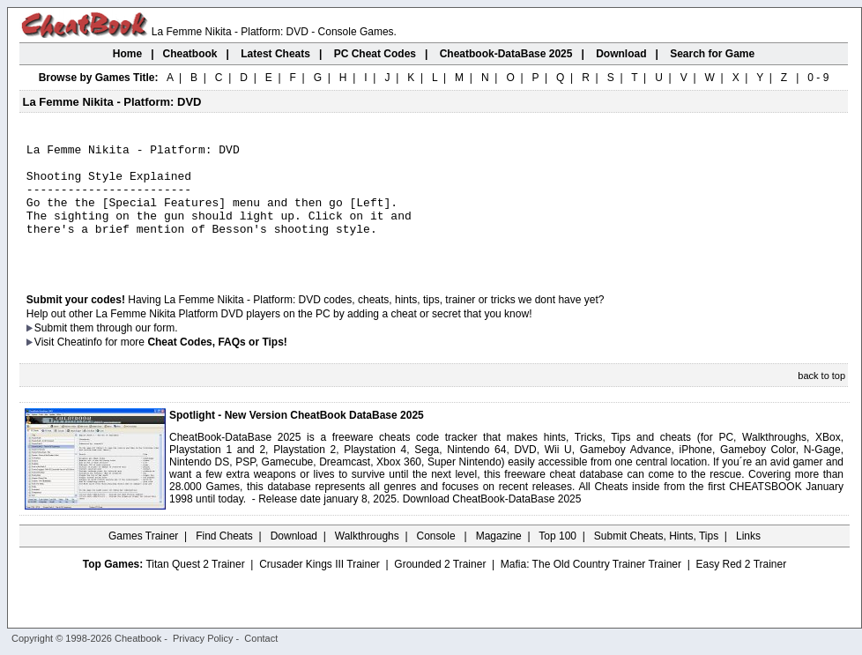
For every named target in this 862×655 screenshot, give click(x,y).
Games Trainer (143, 560)
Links (748, 560)
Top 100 (557, 560)
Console (437, 560)
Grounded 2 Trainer (440, 588)
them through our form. (124, 352)
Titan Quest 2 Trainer (194, 588)
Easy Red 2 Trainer (740, 588)
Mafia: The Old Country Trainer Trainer (591, 588)
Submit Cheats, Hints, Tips (656, 560)
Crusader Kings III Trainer (319, 588)
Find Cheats (224, 560)
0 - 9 (818, 77)
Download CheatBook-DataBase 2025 (492, 523)
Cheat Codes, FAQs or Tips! (216, 366)
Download (294, 560)
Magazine (499, 560)
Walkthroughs (367, 560)
